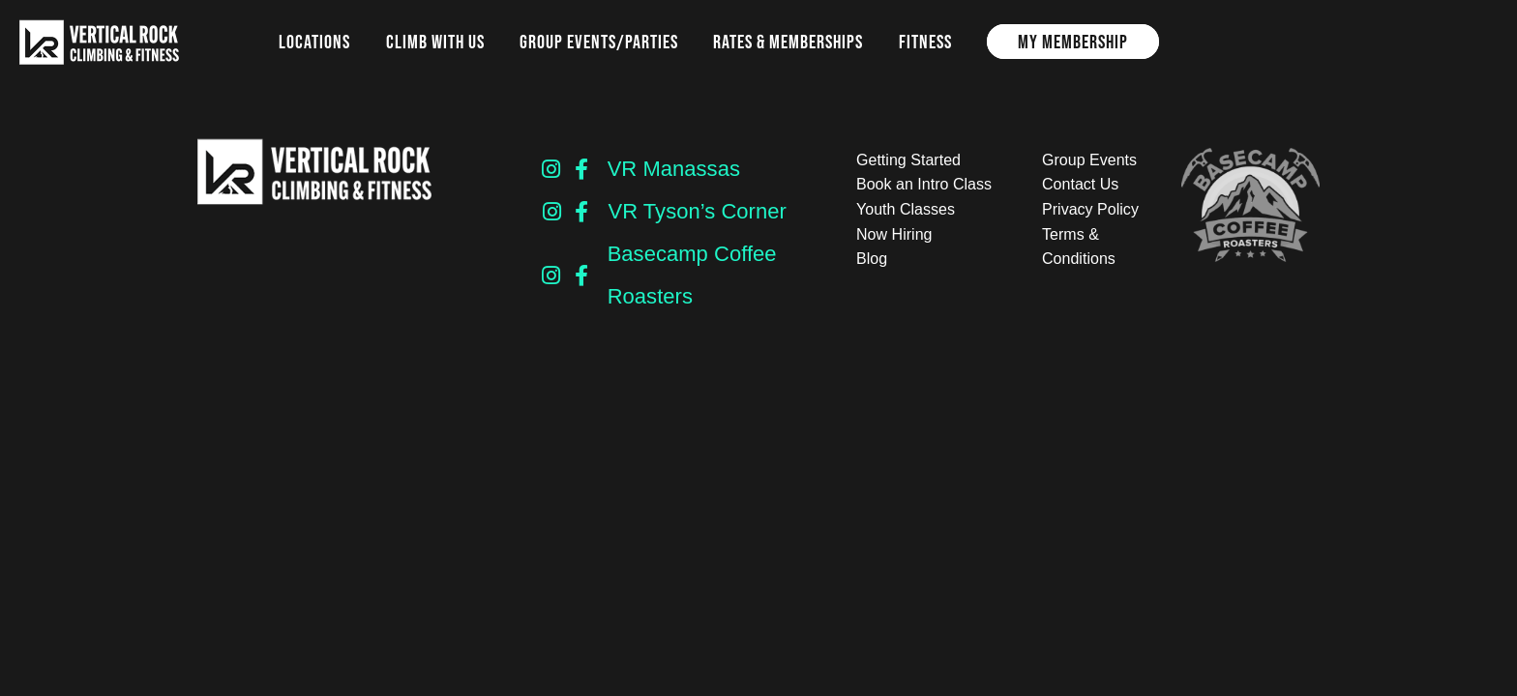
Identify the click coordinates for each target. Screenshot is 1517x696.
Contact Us (1080, 184)
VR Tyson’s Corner (697, 211)
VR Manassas (674, 169)
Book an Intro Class (924, 184)
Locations (314, 41)
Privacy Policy (1090, 209)
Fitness (925, 41)
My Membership (1073, 41)
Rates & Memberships (788, 41)
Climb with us (435, 41)
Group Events (1089, 160)
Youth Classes (905, 209)
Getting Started (908, 160)
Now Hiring (894, 234)
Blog (871, 258)
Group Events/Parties (599, 41)
